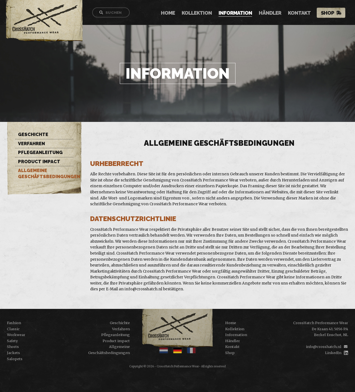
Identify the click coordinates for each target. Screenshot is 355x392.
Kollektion (199, 13)
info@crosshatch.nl (323, 346)
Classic (13, 329)
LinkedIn (333, 352)
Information (238, 13)
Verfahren (31, 143)
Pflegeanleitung (40, 152)
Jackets (13, 352)
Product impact (39, 161)
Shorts (13, 346)
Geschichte (33, 134)
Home (171, 13)
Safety (12, 341)
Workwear (16, 334)
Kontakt (302, 13)
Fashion (14, 323)
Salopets (14, 359)
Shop (330, 13)
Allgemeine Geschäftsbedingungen (45, 173)
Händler (273, 13)
